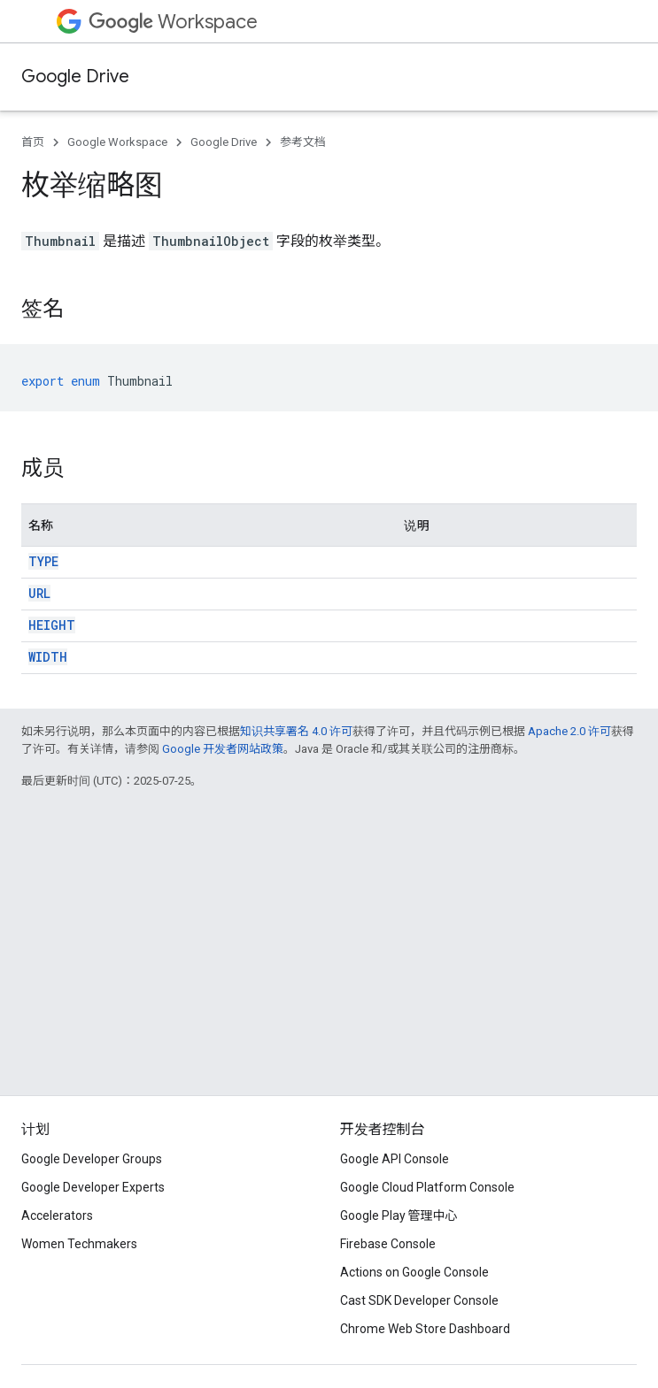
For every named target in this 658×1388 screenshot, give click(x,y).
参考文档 (303, 142)
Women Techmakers (79, 1244)
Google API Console (394, 1159)
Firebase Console (388, 1244)
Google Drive (75, 76)
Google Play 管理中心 (399, 1215)
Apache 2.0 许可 (569, 731)
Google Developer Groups (91, 1159)
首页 (32, 142)
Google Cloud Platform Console (427, 1187)
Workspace (173, 22)
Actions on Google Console (414, 1272)
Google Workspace (117, 142)
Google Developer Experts (93, 1187)
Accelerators (57, 1215)
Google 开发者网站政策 (222, 748)
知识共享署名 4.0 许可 (296, 731)
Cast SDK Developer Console (419, 1300)
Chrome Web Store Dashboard (425, 1329)
